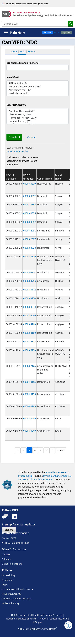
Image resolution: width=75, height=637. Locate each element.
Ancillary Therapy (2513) (38, 111)
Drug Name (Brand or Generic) (22, 62)
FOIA (4, 584)
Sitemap (6, 559)
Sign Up (9, 529)
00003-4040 (29, 306)
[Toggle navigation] (14, 33)
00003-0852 (29, 196)
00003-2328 (29, 247)
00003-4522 (29, 341)
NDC (22, 51)
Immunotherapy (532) (38, 121)
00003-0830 (29, 183)
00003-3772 (29, 289)
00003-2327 (29, 239)
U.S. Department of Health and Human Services (36, 615)
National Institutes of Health (21, 618)
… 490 (60, 450)
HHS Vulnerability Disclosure (17, 589)
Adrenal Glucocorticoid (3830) (38, 86)
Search (13, 137)
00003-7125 (29, 365)
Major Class (12, 77)
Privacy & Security (11, 593)
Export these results (17, 151)
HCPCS (32, 51)
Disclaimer (7, 580)
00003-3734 (29, 272)
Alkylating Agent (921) (38, 90)
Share (48, 32)
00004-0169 (29, 406)
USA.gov (37, 622)
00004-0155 (29, 381)
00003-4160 (29, 324)
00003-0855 (29, 213)
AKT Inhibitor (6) (38, 83)
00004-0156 (29, 394)
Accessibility (8, 575)
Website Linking (10, 603)
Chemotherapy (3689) (38, 114)
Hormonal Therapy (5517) (38, 117)
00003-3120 (29, 256)
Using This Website (12, 563)
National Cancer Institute (53, 618)
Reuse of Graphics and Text (16, 598)
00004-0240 (29, 430)
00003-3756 (29, 280)
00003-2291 (29, 230)
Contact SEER (9, 538)
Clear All (31, 137)
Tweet (57, 32)
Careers (6, 554)
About (13, 51)
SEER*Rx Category (16, 104)
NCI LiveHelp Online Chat (15, 542)
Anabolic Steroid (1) (38, 93)
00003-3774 (29, 298)
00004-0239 (29, 418)
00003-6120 (29, 350)
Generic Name (44, 178)
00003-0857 (29, 221)
